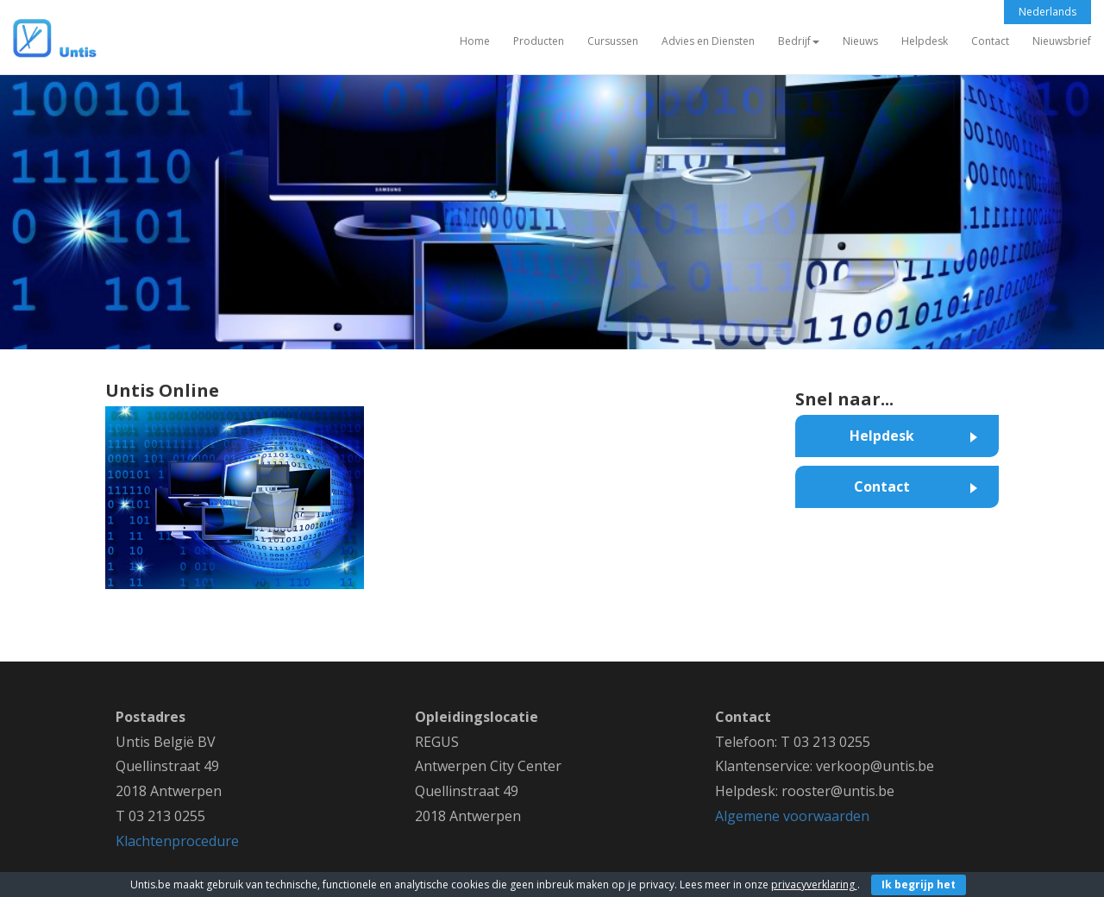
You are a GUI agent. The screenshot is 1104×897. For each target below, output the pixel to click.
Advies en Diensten (708, 41)
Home (475, 41)
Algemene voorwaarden (792, 815)
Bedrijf (798, 41)
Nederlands (1047, 11)
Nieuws (860, 41)
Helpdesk (924, 41)
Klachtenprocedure (177, 840)
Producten (538, 41)
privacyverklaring (814, 884)
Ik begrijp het (918, 884)
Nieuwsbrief (1061, 41)
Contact (990, 41)
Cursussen (612, 41)
